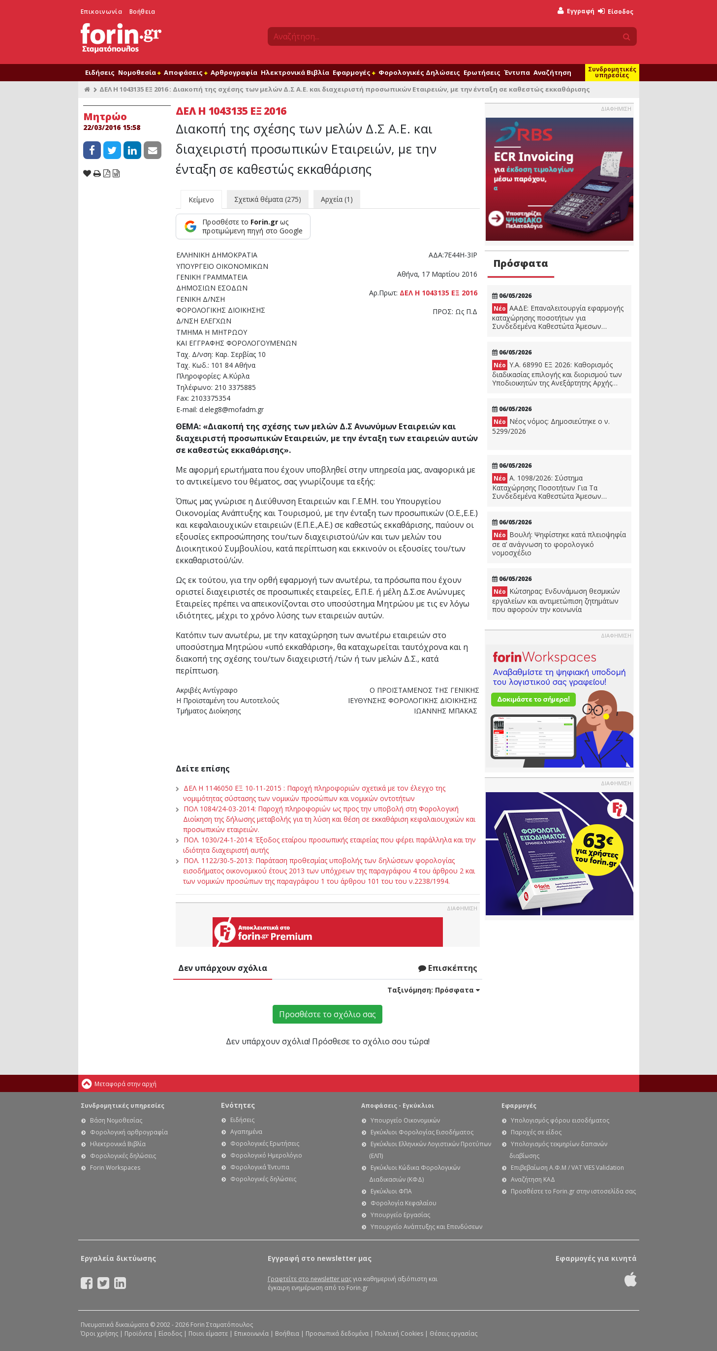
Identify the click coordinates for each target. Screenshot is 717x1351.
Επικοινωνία (102, 11)
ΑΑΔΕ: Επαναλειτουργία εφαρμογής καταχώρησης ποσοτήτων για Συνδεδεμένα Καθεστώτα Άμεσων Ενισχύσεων (557, 317)
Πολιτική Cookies (399, 1333)
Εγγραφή (576, 11)
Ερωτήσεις (482, 72)
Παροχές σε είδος (536, 1132)
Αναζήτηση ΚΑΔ (533, 1179)
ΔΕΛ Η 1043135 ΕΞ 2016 (438, 292)
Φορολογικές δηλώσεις (123, 1156)
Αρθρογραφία (234, 72)
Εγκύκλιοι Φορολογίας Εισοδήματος (422, 1132)
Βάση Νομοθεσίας (116, 1120)
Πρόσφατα (520, 263)
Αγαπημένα (246, 1131)
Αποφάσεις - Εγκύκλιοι (397, 1105)
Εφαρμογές (354, 72)
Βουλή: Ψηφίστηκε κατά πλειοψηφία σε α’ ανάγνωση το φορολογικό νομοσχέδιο (559, 543)
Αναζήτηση (552, 72)
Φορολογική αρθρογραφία (129, 1132)
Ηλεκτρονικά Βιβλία (295, 72)
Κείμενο (201, 199)
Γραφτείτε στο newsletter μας (309, 1279)
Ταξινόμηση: (433, 990)
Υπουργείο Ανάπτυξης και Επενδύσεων (426, 1226)
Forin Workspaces (115, 1167)
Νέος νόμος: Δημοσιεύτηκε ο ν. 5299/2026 (551, 426)
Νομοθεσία (139, 72)
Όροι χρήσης (99, 1333)
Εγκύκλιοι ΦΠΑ (391, 1191)
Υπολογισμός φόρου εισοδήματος (560, 1120)
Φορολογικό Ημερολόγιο (266, 1155)
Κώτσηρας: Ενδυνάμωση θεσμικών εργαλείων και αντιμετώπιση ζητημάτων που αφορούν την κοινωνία (556, 600)
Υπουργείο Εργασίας (400, 1215)
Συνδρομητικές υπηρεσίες (612, 72)
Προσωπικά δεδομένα (337, 1333)
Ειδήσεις (100, 72)
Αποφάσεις (185, 72)
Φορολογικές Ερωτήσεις (264, 1143)
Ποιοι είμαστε (208, 1333)
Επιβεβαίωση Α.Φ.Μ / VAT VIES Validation (567, 1167)
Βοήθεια (142, 11)
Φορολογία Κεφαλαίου (403, 1203)
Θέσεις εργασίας (453, 1333)
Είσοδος (615, 11)
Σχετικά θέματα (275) (267, 199)
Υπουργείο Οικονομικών (405, 1120)
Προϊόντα (138, 1333)
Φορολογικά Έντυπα (259, 1167)
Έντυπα (517, 72)
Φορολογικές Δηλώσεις (419, 72)
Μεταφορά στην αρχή (125, 1084)
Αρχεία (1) (337, 199)
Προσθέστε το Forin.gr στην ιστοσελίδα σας (573, 1191)
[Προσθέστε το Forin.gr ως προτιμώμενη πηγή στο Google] (243, 226)
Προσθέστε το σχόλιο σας (327, 1014)
